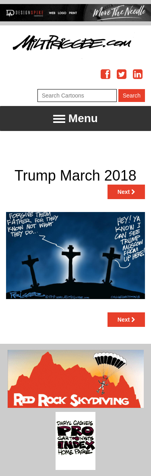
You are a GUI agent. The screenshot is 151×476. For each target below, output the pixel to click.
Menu (75, 118)
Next (126, 192)
